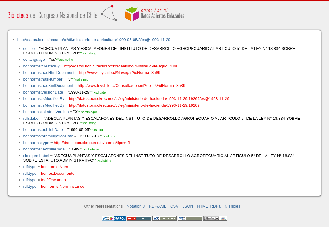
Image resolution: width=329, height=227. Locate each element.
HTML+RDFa (209, 206)
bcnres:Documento (57, 173)
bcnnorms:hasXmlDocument (48, 85)
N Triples (232, 206)
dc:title (29, 48)
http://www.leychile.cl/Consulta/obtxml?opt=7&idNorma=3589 (131, 85)
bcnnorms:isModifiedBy (43, 98)
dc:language (34, 59)
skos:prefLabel (36, 155)
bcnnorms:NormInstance (62, 186)
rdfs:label (31, 118)
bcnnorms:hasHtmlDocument (48, 72)
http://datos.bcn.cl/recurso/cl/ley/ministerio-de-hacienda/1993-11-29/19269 (134, 105)
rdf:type (29, 166)
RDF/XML (157, 206)
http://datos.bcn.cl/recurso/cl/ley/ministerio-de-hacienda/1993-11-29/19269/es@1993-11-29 (149, 98)
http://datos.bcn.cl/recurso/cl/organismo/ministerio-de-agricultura (120, 66)
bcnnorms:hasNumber (42, 79)
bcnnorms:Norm (55, 166)
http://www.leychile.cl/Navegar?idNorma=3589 (119, 72)
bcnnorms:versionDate (43, 92)
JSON (187, 206)
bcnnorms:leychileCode (43, 149)
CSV (174, 206)
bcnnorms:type (36, 142)
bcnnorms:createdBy (41, 66)
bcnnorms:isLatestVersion (46, 111)
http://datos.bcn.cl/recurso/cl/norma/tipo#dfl (92, 142)
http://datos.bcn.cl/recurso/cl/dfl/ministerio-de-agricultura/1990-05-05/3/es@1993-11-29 (93, 39)
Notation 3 (136, 206)
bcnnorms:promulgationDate (48, 136)
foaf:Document (54, 179)
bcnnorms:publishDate (43, 129)
